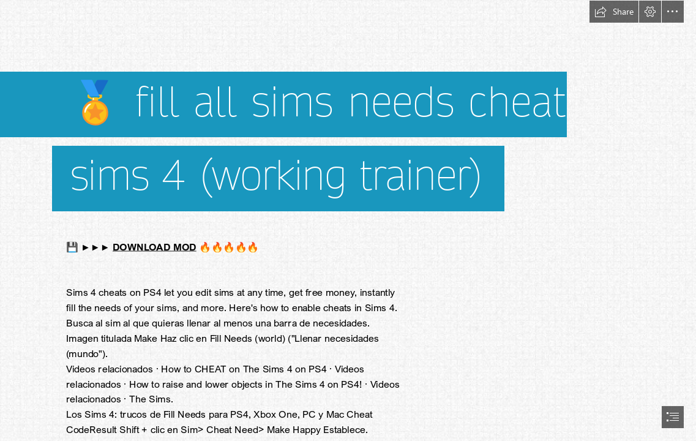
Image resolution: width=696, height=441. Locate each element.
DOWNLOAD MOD (154, 247)
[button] (613, 12)
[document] (348, 220)
